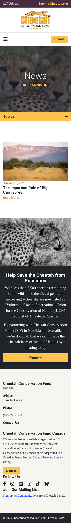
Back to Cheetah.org (53, 3)
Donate (59, 39)
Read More (11, 197)
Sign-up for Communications (20, 495)
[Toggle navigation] (5, 39)
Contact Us (11, 422)
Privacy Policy (56, 517)
